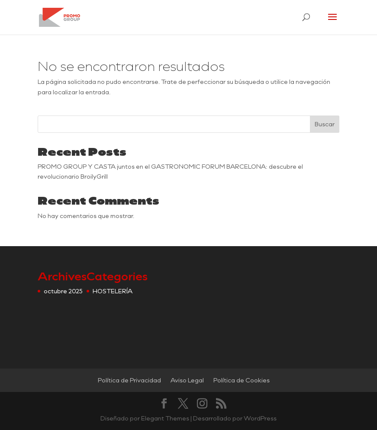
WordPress (260, 418)
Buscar (325, 124)
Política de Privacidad (129, 380)
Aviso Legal (187, 380)
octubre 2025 (63, 291)
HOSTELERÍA (112, 291)
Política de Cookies (241, 380)
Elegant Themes (165, 418)
